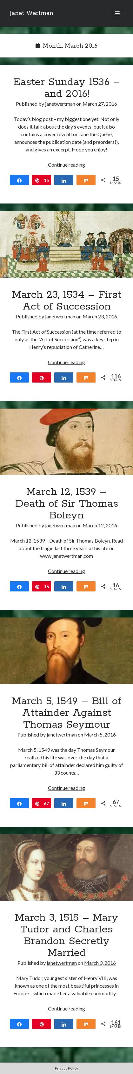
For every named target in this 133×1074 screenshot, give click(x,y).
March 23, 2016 (100, 316)
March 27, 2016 (100, 104)
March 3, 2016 (100, 963)
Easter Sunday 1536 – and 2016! (66, 88)
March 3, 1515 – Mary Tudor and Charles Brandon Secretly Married (66, 867)
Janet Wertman (31, 13)
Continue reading (66, 165)
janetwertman (60, 104)
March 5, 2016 (100, 734)
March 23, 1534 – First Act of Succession (66, 244)
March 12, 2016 (100, 525)
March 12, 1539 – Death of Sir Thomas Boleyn (66, 442)
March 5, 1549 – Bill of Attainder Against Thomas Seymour (66, 650)
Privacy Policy (66, 1068)
